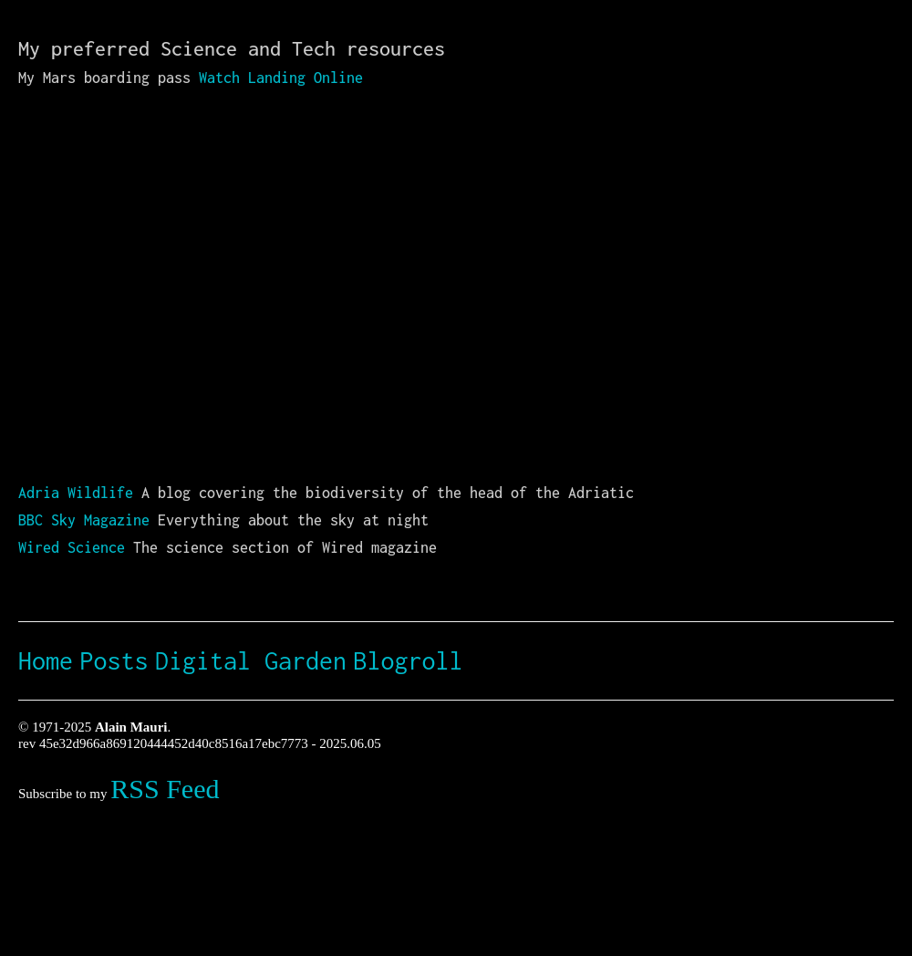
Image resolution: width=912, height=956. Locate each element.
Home (45, 660)
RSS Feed (164, 789)
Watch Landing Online (281, 77)
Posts (114, 660)
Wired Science (71, 547)
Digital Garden (251, 660)
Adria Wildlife (75, 492)
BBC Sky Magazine (84, 520)
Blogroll (408, 660)
